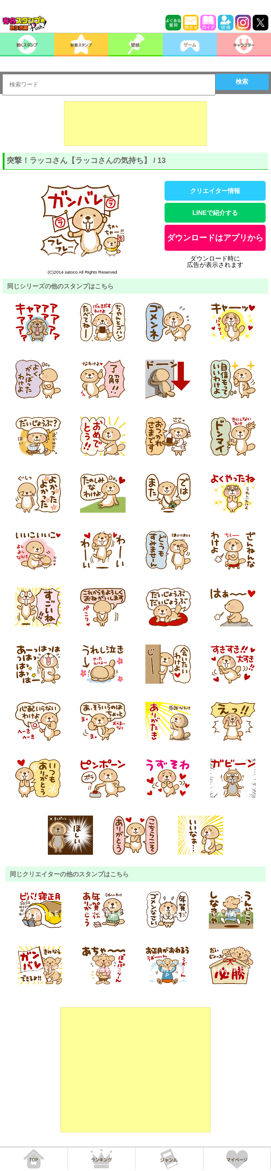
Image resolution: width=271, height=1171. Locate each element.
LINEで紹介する (215, 212)
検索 (242, 81)
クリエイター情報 (215, 190)
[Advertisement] (135, 123)
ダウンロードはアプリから (215, 237)
